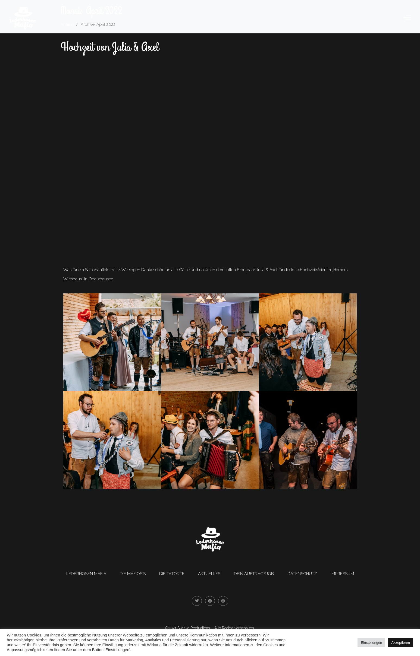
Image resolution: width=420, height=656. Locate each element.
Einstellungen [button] (371, 643)
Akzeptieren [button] (400, 643)
